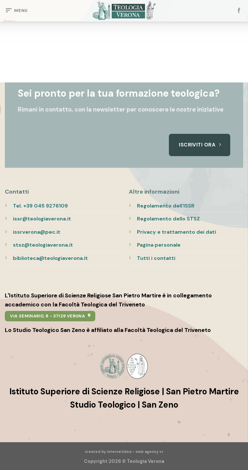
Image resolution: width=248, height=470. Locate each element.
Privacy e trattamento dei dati (176, 232)
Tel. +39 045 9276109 (40, 205)
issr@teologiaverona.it (42, 218)
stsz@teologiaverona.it (43, 244)
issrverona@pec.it (36, 232)
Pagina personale (159, 244)
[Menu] (16, 11)
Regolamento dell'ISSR (165, 205)
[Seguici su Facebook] (239, 11)
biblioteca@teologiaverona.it (50, 258)
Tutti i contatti (156, 258)
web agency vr (149, 451)
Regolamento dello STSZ (168, 218)
